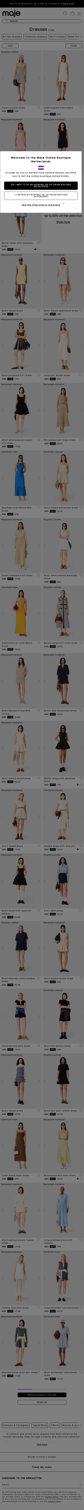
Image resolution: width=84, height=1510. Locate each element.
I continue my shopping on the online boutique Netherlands (42, 196)
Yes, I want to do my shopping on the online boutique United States (42, 186)
